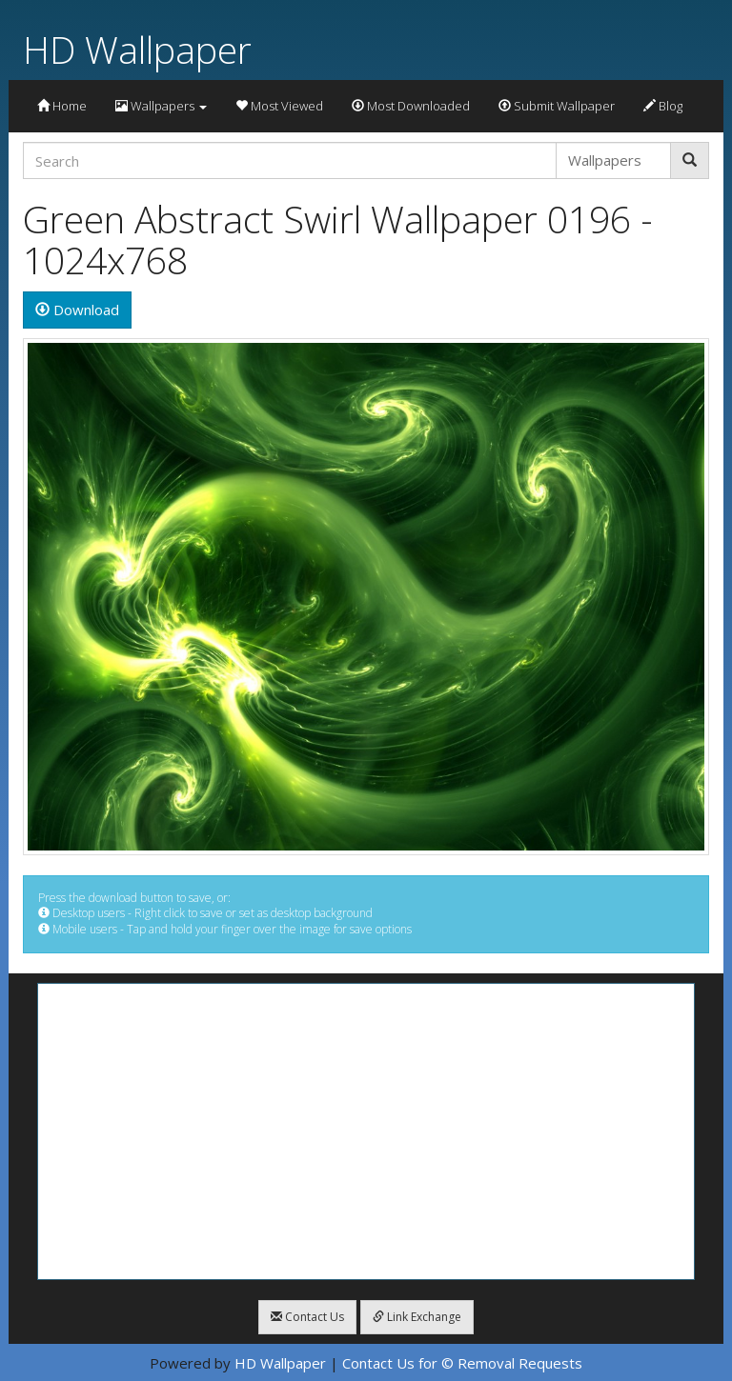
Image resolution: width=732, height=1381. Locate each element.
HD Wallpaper (137, 49)
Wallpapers (161, 105)
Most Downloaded (411, 105)
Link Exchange (417, 1317)
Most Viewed (279, 105)
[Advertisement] (366, 1131)
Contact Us (307, 1317)
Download (77, 309)
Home (62, 105)
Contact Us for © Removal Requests (462, 1362)
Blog (662, 105)
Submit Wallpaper (556, 105)
